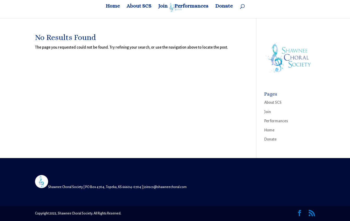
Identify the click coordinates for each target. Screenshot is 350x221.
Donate (224, 6)
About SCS (139, 6)
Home (113, 6)
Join (163, 6)
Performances (191, 6)
